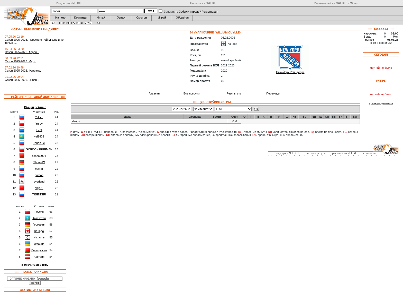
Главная (154, 93)
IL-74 (39, 130)
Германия (39, 224)
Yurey (39, 123)
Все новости (192, 93)
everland (39, 181)
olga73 (39, 188)
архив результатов (381, 103)
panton (39, 175)
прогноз (369, 39)
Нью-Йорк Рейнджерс (290, 72)
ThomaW (39, 162)
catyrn (39, 168)
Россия (39, 211)
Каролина (370, 33)
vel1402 (39, 136)
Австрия (39, 256)
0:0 (389, 42)
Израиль (38, 237)
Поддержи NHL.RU (68, 3)
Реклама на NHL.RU (203, 3)
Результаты (234, 93)
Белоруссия (39, 250)
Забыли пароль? (190, 11)
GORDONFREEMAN (39, 149)
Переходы (273, 93)
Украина (39, 243)
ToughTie (39, 142)
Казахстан (39, 218)
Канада (39, 231)
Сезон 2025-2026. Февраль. (23, 70)
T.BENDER (39, 194)
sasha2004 (39, 155)
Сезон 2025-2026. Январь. (22, 79)
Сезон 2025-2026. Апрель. (22, 52)
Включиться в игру (35, 264)
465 (350, 3)
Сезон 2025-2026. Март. (20, 61)
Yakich (39, 117)
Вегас (367, 36)
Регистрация (210, 11)
